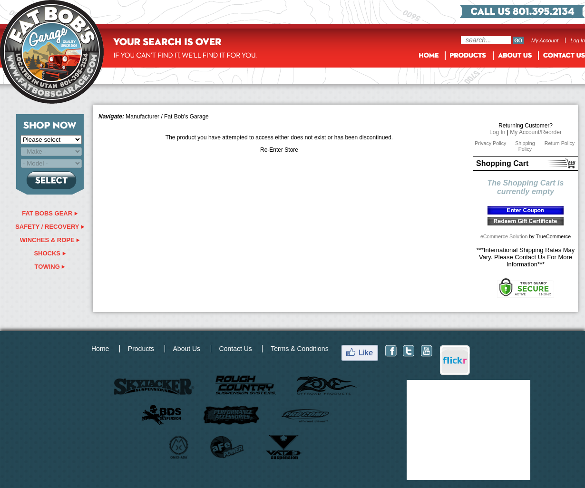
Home (100, 348)
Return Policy (560, 143)
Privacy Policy (490, 143)
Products (141, 348)
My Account (544, 40)
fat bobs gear (50, 213)
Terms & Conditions (299, 348)
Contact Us (235, 348)
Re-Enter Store (279, 149)
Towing (50, 266)
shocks (50, 253)
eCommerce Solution (504, 236)
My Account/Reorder (536, 132)
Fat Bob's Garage (186, 116)
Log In (577, 40)
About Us (187, 348)
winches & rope (50, 240)
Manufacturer (142, 116)
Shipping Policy (525, 146)
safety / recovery (50, 226)
